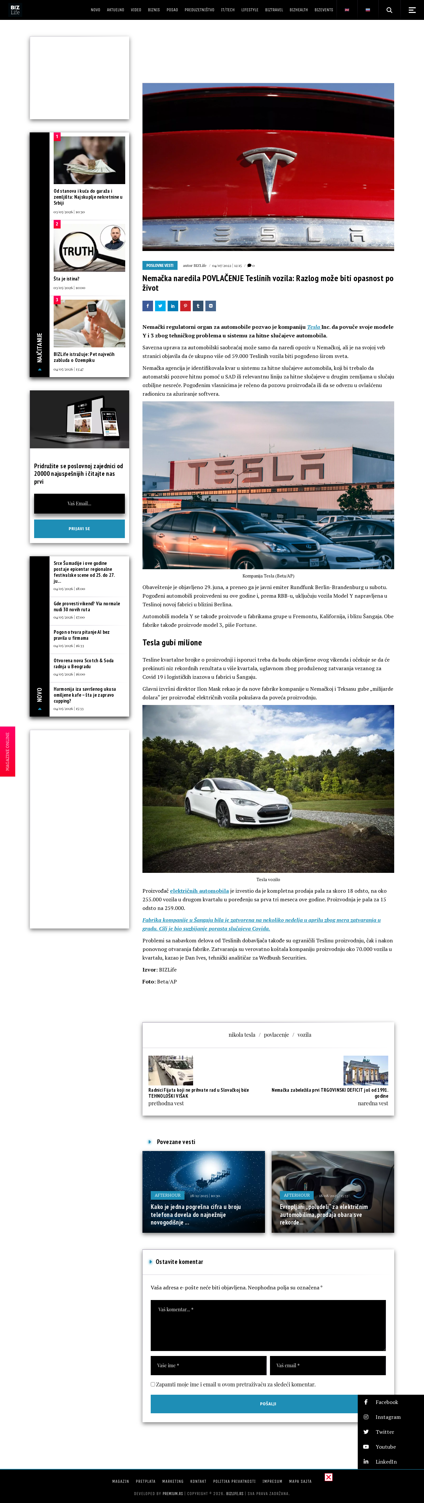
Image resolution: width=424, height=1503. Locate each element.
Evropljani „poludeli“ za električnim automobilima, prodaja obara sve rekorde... (324, 1214)
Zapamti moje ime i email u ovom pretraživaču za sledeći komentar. (236, 1384)
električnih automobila (199, 890)
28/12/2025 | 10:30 (205, 1195)
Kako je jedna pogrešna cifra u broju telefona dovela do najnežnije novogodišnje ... (196, 1214)
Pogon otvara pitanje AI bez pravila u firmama (82, 635)
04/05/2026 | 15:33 (69, 708)
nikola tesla (242, 1034)
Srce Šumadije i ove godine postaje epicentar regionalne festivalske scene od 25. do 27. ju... (84, 572)
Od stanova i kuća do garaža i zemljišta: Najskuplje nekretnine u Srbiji (88, 197)
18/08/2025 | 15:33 (333, 1195)
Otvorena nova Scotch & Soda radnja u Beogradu (84, 663)
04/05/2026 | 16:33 (69, 645)
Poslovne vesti (160, 265)
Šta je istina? (67, 279)
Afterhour (168, 1195)
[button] (391, 1402)
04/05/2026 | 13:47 (69, 369)
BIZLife (199, 265)
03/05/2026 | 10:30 (69, 211)
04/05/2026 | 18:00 (69, 588)
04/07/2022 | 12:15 (226, 265)
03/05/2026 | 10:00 (69, 287)
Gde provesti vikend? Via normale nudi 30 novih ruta (87, 606)
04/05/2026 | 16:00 (69, 673)
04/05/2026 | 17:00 (69, 617)
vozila (304, 1034)
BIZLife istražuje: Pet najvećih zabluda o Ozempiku (84, 357)
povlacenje (276, 1034)
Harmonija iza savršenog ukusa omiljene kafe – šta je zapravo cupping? (85, 695)
